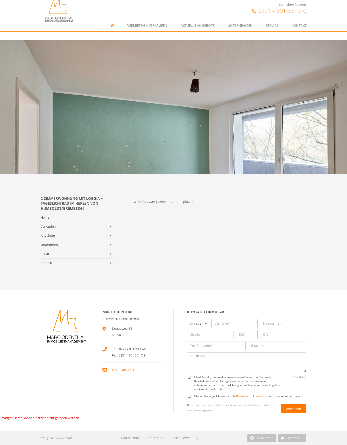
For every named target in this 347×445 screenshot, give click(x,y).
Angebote (48, 235)
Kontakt (299, 18)
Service (272, 18)
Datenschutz (130, 438)
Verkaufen (48, 226)
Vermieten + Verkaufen (147, 18)
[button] (261, 438)
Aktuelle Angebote (197, 18)
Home (45, 217)
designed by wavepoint (56, 438)
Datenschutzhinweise (249, 396)
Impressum (155, 438)
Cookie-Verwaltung (184, 438)
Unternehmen (240, 18)
